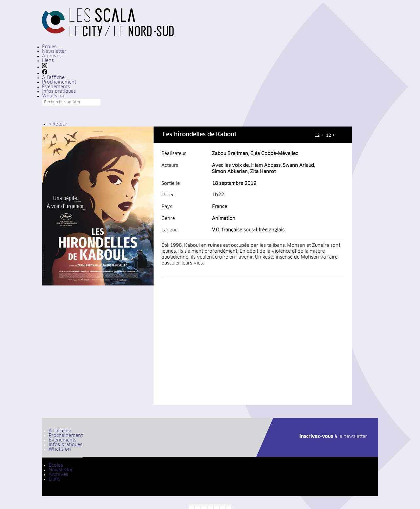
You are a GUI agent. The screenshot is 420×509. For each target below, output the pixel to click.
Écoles (49, 47)
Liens (48, 60)
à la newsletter (333, 436)
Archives (52, 56)
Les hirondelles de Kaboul (199, 135)
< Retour (58, 124)
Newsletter (54, 51)
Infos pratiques (59, 91)
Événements (56, 87)
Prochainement (59, 82)
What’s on (53, 96)
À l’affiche (53, 77)
